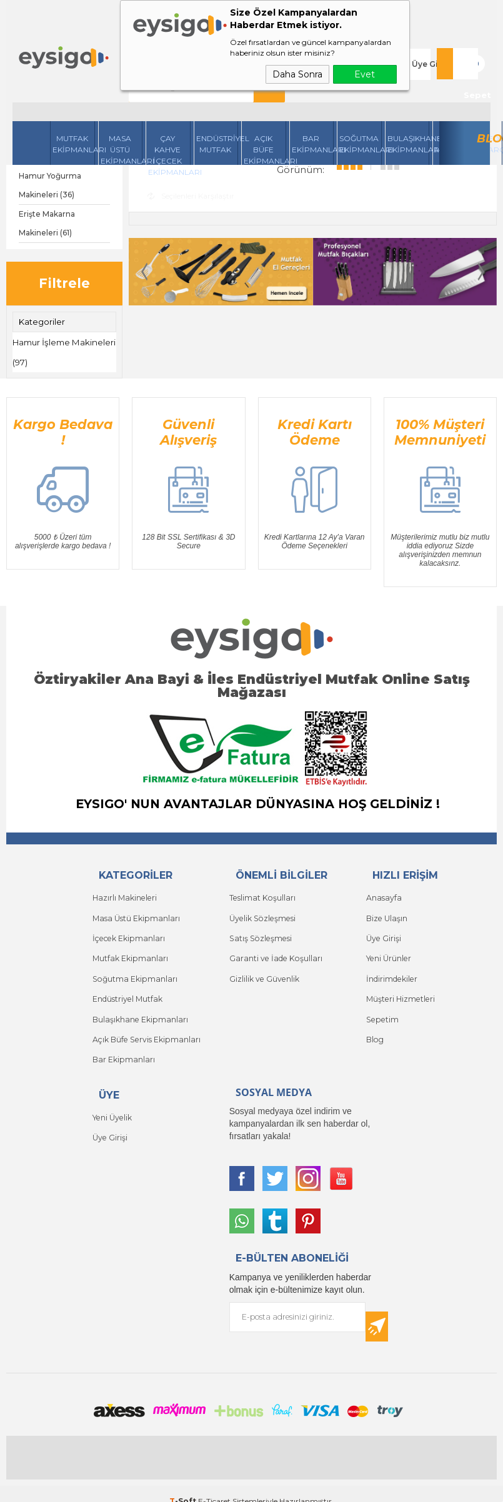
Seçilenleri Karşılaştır (190, 194)
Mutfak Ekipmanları (73, 112)
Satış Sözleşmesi (258, 932)
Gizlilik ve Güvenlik (263, 969)
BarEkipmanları (313, 112)
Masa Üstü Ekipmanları (122, 118)
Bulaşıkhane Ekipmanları (408, 112)
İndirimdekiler (391, 969)
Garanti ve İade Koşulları (273, 951)
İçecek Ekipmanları (126, 932)
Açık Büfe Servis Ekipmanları (144, 1025)
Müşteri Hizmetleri (399, 988)
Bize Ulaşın (386, 913)
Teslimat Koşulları (260, 894)
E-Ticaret (214, 1486)
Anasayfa (383, 894)
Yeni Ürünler (388, 951)
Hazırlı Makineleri (123, 894)
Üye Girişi (431, 48)
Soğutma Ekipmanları (360, 112)
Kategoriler (42, 322)
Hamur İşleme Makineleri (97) (44, 351)
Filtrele (64, 283)
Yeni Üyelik (111, 1100)
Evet (364, 74)
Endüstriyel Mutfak (217, 112)
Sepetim (381, 1007)
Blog (489, 107)
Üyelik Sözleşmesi (260, 913)
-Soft (183, 1486)
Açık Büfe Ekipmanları (265, 118)
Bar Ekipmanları (122, 1044)
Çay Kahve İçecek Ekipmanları (169, 118)
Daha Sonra (297, 74)
